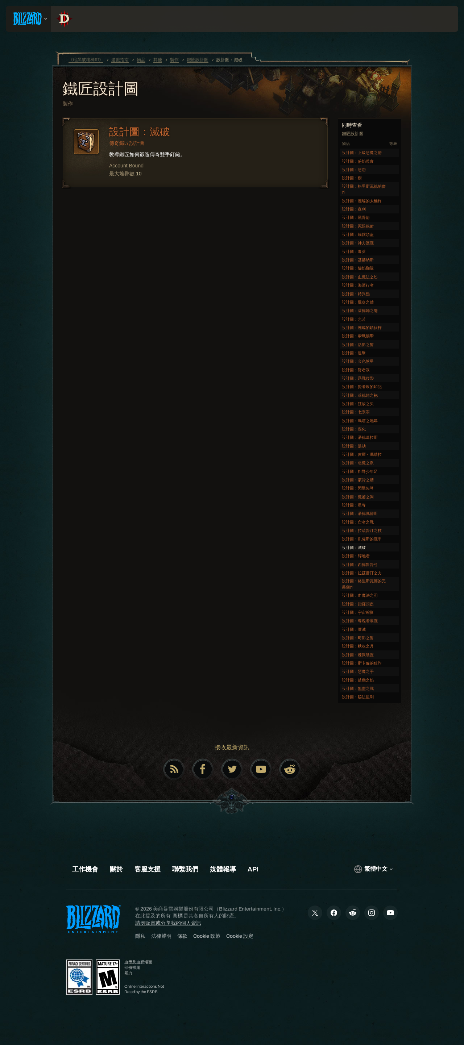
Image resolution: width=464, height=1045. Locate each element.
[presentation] (28, 19)
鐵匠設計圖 (101, 89)
